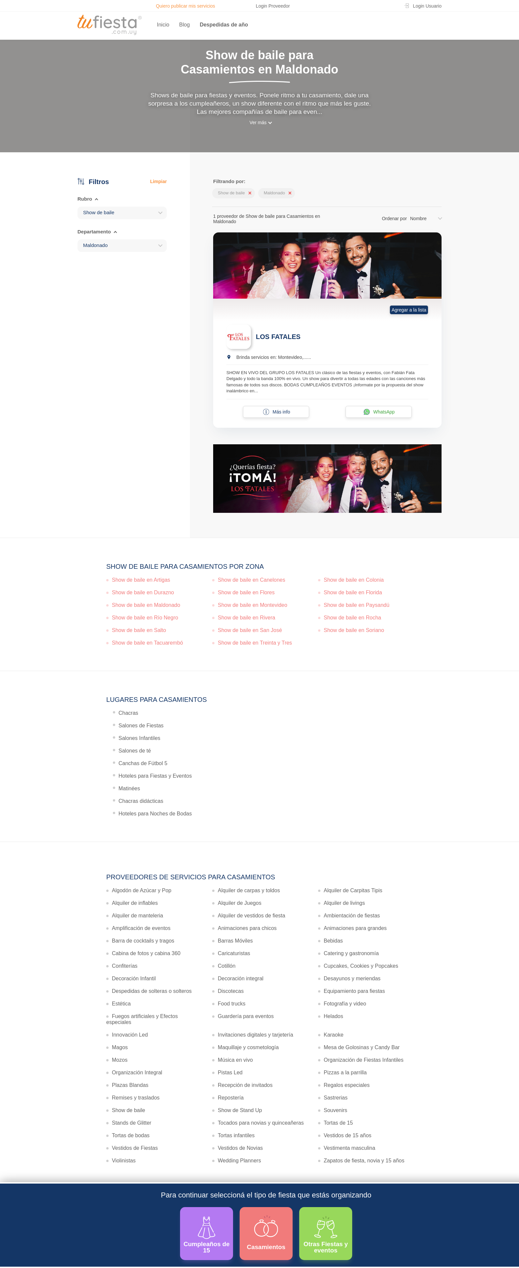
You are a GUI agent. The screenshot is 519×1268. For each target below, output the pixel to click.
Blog (184, 24)
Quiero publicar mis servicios (185, 6)
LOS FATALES (278, 336)
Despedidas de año (224, 24)
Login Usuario (427, 6)
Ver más (258, 122)
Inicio (163, 24)
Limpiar (158, 181)
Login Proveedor (273, 6)
